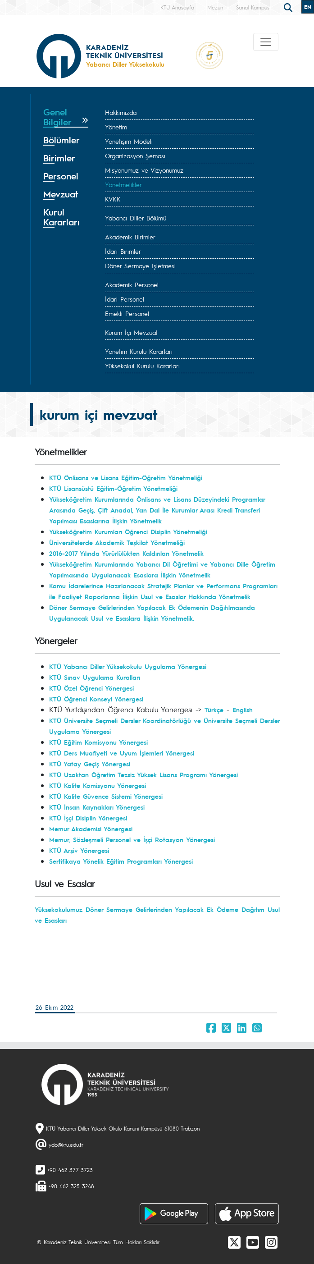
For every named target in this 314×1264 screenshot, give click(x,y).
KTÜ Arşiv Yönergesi (79, 850)
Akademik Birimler (130, 237)
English (242, 709)
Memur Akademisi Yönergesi (90, 828)
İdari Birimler (123, 251)
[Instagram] (271, 1241)
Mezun (215, 7)
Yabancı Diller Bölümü (135, 218)
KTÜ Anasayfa (177, 7)
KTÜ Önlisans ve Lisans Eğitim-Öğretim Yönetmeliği (125, 477)
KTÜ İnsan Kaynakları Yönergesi (97, 807)
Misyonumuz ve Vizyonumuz (144, 170)
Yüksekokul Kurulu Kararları (142, 366)
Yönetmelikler (123, 184)
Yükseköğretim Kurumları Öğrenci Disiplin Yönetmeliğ (127, 531)
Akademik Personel (132, 284)
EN (307, 6)
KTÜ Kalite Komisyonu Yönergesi (97, 785)
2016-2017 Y (66, 553)
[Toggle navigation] (265, 42)
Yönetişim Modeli (129, 141)
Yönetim (116, 127)
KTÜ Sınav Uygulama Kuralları (94, 677)
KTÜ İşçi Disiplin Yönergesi (88, 818)
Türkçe (214, 709)
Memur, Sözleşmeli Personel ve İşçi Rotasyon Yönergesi (132, 839)
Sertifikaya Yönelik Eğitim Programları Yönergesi (121, 861)
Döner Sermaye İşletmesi (140, 265)
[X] (234, 1241)
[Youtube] (252, 1241)
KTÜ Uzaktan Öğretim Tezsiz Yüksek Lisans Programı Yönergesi (143, 774)
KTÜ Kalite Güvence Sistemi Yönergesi (106, 796)
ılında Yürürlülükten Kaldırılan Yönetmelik (144, 553)
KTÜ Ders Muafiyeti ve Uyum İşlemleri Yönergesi (121, 753)
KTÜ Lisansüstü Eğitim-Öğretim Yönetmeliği (113, 488)
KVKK (113, 199)
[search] (289, 7)
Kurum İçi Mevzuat (131, 332)
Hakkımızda (121, 112)
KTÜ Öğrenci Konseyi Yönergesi (96, 699)
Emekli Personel (127, 313)
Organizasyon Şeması (135, 155)
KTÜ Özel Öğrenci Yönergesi (91, 688)
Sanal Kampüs (252, 7)
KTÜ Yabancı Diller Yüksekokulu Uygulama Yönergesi (127, 666)
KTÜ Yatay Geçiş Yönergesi (89, 764)
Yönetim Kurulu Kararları (139, 351)
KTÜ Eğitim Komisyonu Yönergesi (98, 742)
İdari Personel (124, 299)
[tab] (66, 117)
